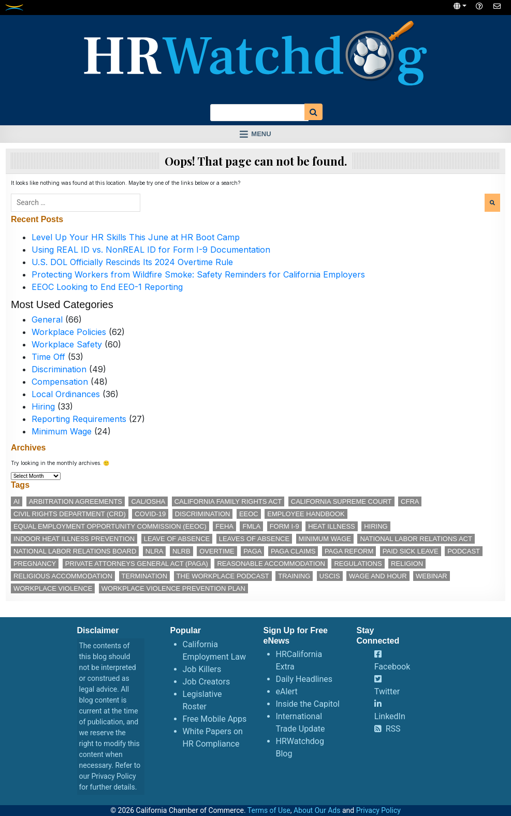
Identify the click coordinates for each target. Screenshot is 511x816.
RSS (393, 729)
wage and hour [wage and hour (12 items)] (377, 576)
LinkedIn (389, 716)
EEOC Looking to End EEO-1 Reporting (107, 287)
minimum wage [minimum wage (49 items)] (325, 539)
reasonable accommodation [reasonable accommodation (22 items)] (271, 563)
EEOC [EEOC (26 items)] (248, 514)
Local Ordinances (66, 394)
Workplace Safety (67, 344)
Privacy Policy (113, 776)
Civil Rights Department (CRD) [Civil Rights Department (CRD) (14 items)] (69, 514)
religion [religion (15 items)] (407, 563)
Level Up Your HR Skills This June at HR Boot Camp (136, 237)
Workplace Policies (69, 332)
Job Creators (206, 682)
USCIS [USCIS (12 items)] (329, 576)
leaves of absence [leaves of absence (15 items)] (254, 539)
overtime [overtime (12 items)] (217, 551)
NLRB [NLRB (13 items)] (181, 551)
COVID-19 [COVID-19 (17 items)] (150, 514)
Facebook (392, 667)
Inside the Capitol (308, 704)
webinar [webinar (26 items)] (431, 576)
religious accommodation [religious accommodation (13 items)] (62, 576)
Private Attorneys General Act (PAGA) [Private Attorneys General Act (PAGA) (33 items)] (136, 563)
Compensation (60, 381)
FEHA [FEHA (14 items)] (224, 526)
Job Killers (202, 669)
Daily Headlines (304, 679)
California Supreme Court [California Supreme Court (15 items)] (341, 501)
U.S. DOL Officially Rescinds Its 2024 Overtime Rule (132, 262)
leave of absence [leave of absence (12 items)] (177, 539)
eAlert (287, 691)
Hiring (43, 406)
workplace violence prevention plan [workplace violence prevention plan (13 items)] (173, 588)
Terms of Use (268, 810)
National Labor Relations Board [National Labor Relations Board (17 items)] (74, 551)
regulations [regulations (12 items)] (358, 563)
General (47, 319)
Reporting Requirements (79, 419)
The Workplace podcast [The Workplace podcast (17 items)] (223, 576)
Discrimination (59, 369)
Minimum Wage (62, 431)
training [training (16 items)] (294, 576)
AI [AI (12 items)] (16, 501)
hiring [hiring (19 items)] (376, 526)
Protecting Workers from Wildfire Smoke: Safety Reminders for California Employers (198, 274)
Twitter (387, 691)
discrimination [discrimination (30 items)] (202, 514)
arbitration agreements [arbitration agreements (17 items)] (75, 501)
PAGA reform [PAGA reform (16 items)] (349, 551)
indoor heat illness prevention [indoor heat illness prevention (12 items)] (74, 539)
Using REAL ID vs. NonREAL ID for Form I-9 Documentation (151, 249)
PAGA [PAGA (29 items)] (252, 551)
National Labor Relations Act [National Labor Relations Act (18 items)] (416, 539)
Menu (261, 134)
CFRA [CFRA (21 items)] (410, 501)
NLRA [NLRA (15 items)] (154, 551)
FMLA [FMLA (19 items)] (251, 526)
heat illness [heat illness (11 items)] (331, 526)
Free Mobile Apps (215, 719)
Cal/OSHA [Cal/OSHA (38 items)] (148, 501)
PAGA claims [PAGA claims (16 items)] (293, 551)
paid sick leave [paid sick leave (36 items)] (411, 551)
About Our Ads (317, 810)
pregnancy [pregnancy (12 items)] (34, 563)
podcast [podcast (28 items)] (463, 551)
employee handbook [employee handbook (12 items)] (306, 514)
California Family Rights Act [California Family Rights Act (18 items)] (228, 501)
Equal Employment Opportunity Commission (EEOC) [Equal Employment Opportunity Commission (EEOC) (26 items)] (110, 526)
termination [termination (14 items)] (145, 576)
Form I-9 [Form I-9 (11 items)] (284, 526)
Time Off (48, 357)
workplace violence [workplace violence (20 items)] (52, 588)
